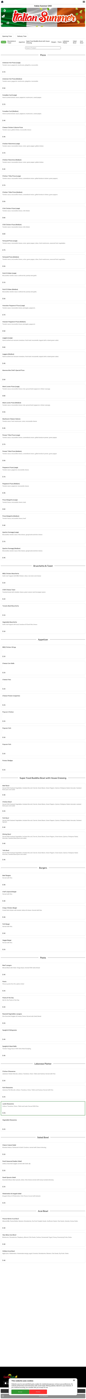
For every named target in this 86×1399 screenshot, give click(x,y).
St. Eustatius (8, 1336)
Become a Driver (9, 1362)
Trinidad (6, 1348)
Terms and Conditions (10, 1376)
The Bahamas (8, 1345)
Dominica (7, 1311)
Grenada (6, 1317)
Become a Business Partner (12, 1365)
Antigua (6, 1298)
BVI (5, 1301)
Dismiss (38, 1392)
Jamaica (6, 1323)
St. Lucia (6, 1342)
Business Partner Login (11, 1368)
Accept (20, 1392)
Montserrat (7, 1326)
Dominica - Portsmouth (11, 1314)
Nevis (5, 1329)
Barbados (7, 1304)
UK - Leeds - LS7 (9, 1351)
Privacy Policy (8, 1373)
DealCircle (7, 1308)
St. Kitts (6, 1339)
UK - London (8, 1354)
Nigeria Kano (8, 1332)
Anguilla (6, 1295)
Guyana (6, 1320)
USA (5, 1357)
